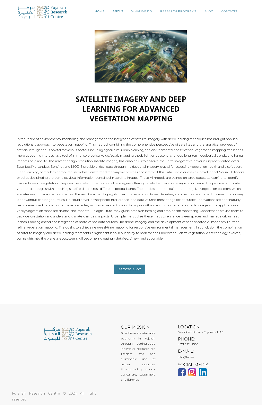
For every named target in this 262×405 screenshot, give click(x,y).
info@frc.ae (186, 357)
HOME (99, 11)
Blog (208, 11)
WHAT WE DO (141, 11)
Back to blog (129, 269)
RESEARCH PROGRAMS (178, 11)
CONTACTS (229, 11)
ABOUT (118, 11)
